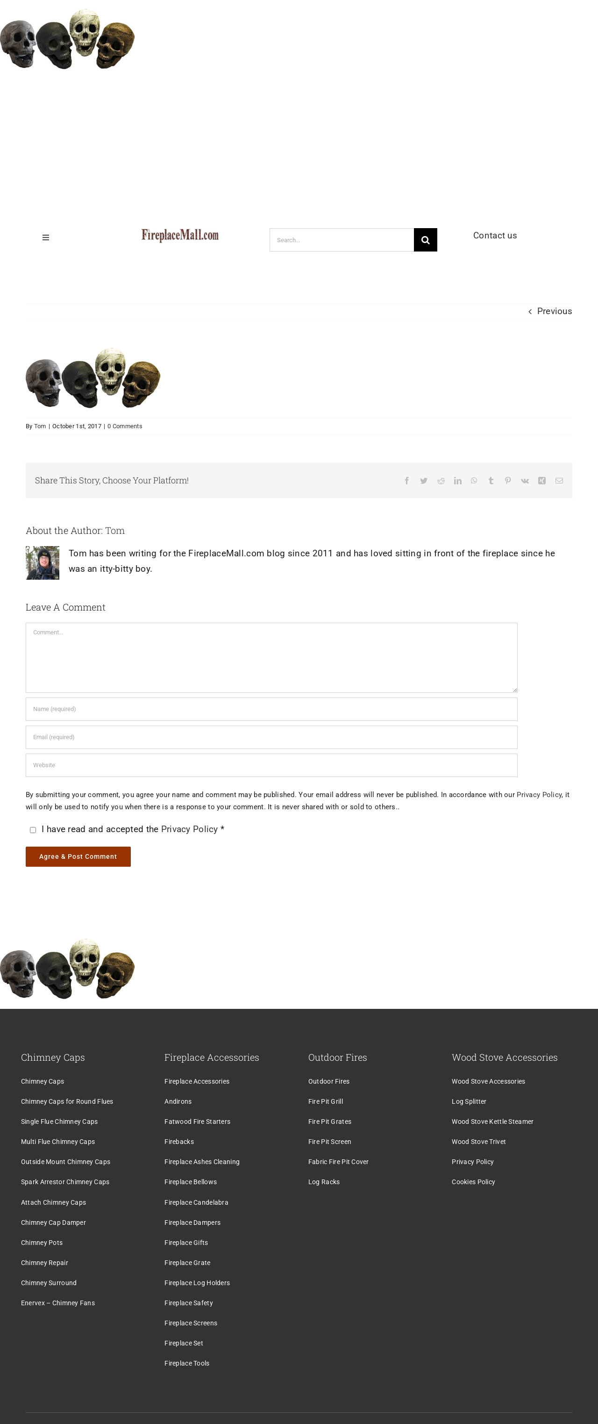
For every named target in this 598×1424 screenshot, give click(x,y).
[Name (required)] (272, 709)
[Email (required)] (272, 737)
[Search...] (342, 240)
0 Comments (124, 426)
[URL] (272, 765)
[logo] (180, 233)
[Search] (425, 240)
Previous (554, 311)
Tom (40, 426)
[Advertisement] (299, 144)
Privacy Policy (539, 795)
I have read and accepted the (126, 829)
